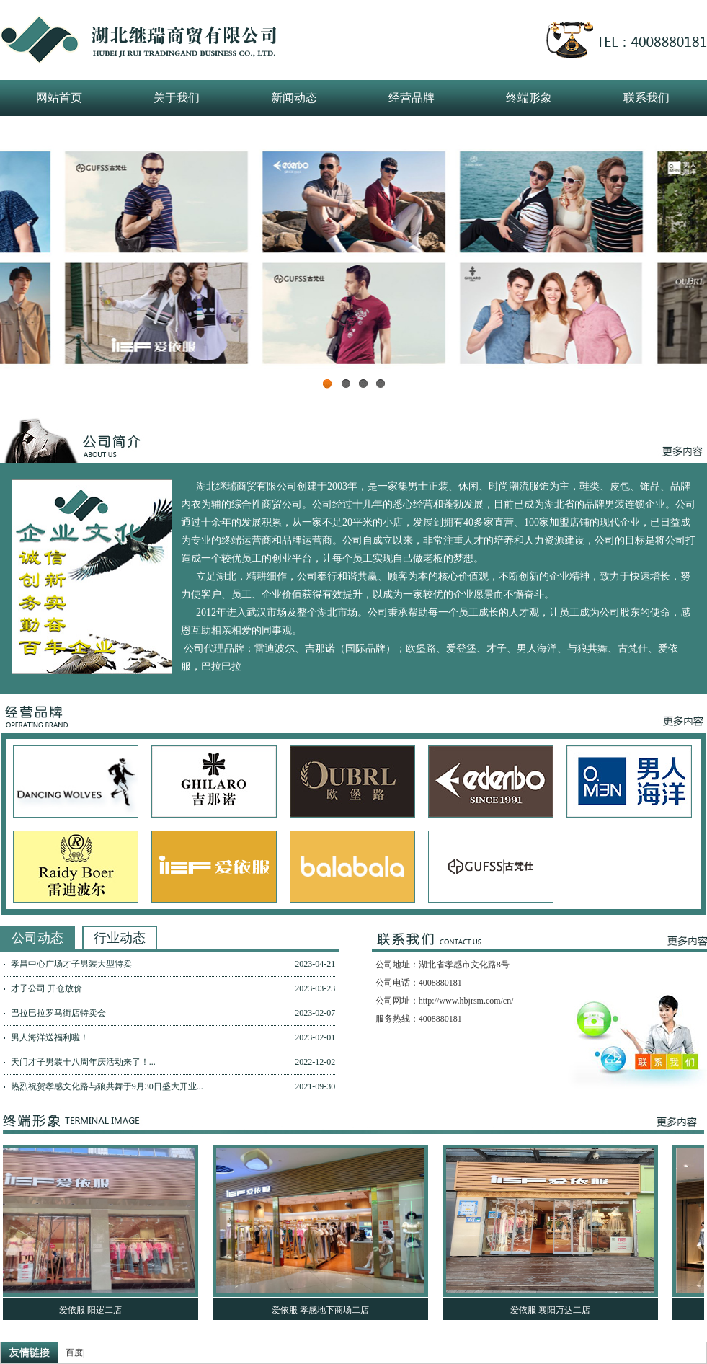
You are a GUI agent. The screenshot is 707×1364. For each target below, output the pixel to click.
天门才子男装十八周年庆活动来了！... (83, 1062)
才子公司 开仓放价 (46, 988)
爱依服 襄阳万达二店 (554, 1310)
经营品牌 (411, 98)
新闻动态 (294, 98)
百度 (74, 1352)
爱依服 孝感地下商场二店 (324, 1310)
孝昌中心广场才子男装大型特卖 (71, 964)
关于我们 (177, 98)
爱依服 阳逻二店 (94, 1310)
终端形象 (529, 98)
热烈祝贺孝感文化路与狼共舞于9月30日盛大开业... (107, 1086)
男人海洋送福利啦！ (50, 1037)
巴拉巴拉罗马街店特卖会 (58, 1013)
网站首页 (59, 98)
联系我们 (646, 98)
